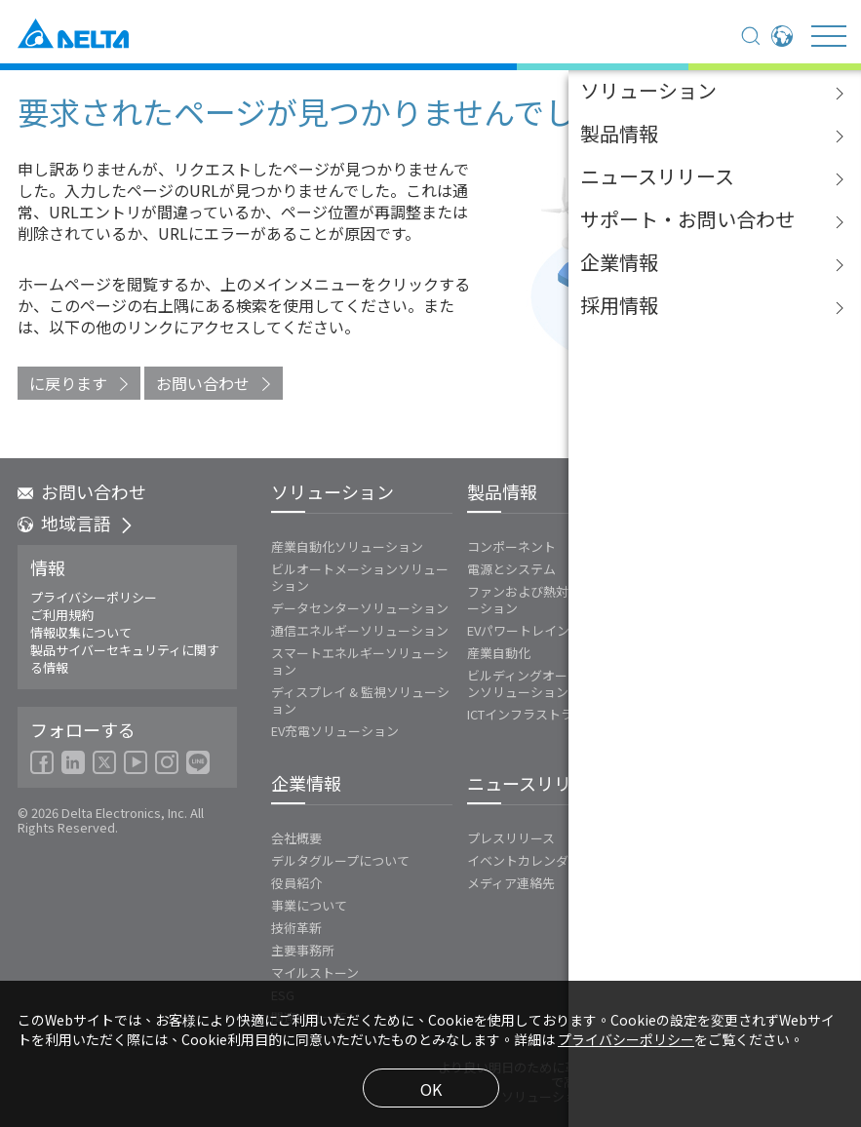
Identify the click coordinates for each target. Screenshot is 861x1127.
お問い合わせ (203, 383)
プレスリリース (511, 838)
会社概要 (296, 838)
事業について (309, 905)
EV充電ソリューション (335, 730)
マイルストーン (315, 972)
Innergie (679, 569)
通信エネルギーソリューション (360, 630)
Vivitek (674, 591)
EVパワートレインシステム (543, 630)
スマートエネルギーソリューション (360, 661)
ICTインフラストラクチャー (545, 714)
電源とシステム (511, 569)
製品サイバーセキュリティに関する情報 (124, 659)
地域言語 (76, 523)
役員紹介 (296, 883)
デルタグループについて (340, 860)
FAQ (673, 880)
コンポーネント (511, 546)
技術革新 (296, 927)
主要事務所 (302, 950)
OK (431, 1089)
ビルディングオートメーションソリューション (549, 683)
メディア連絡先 (511, 883)
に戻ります (68, 383)
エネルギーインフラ (712, 546)
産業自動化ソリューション (347, 546)
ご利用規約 (62, 615)
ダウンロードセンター (725, 857)
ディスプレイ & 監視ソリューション (360, 700)
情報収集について (81, 632)
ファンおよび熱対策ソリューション (543, 599)
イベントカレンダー (524, 860)
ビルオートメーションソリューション (360, 577)
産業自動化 (498, 652)
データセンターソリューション (360, 608)
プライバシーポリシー (93, 597)
